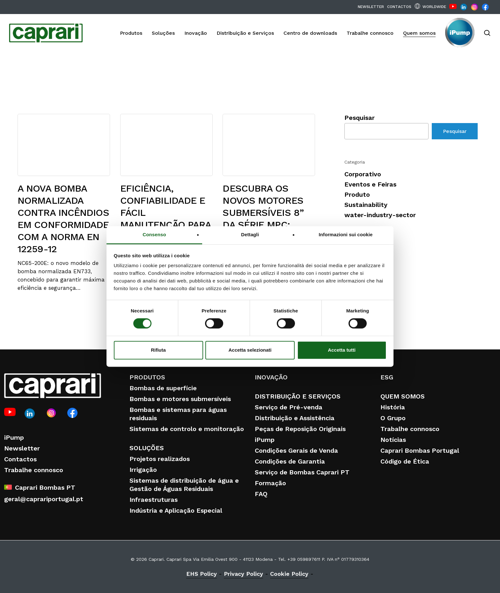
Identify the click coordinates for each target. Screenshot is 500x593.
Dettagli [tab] (250, 234)
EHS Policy (201, 573)
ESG (386, 377)
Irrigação (143, 469)
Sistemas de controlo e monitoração (186, 429)
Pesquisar (359, 117)
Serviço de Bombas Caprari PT (302, 472)
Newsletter (22, 448)
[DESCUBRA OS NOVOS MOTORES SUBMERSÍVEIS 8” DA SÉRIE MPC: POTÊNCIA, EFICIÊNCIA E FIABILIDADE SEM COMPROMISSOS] (269, 211)
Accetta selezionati (249, 350)
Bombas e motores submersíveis (180, 399)
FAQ (261, 494)
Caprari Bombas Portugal (419, 450)
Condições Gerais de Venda (296, 450)
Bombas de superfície (163, 388)
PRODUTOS (147, 377)
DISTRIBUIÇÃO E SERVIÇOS (298, 396)
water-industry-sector (380, 215)
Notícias (393, 439)
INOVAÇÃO (271, 377)
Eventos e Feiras (370, 184)
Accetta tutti (342, 350)
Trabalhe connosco (33, 470)
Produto (357, 194)
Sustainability (365, 205)
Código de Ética (404, 461)
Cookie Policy (289, 573)
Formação (270, 483)
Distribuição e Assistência (295, 418)
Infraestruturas (153, 499)
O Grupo (393, 418)
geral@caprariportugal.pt (43, 499)
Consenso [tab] (154, 234)
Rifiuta (158, 350)
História (392, 407)
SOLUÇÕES (146, 448)
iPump (14, 437)
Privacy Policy (243, 573)
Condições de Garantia (290, 461)
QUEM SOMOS (402, 396)
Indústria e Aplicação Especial (175, 510)
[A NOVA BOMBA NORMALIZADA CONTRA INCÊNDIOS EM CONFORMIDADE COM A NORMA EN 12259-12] (64, 203)
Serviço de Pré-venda (288, 407)
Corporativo (362, 174)
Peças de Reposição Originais (300, 429)
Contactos (20, 459)
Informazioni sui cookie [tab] (346, 234)
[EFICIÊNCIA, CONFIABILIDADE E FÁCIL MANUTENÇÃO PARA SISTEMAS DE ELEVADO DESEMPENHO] (166, 209)
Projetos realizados (159, 459)
